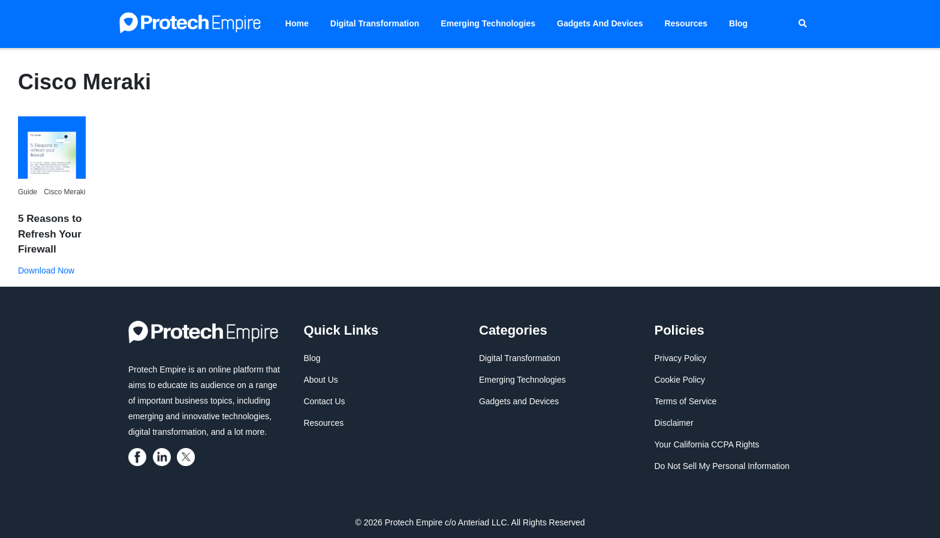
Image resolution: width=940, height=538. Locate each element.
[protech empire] (139, 456)
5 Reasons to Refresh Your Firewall (50, 234)
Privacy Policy (681, 358)
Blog (738, 23)
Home (297, 23)
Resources (685, 23)
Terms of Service (686, 401)
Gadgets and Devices (600, 23)
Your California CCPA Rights (707, 444)
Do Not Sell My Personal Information (722, 466)
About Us (321, 379)
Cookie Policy (680, 379)
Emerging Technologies (488, 23)
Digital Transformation (375, 23)
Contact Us (324, 401)
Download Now (46, 270)
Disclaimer (674, 423)
